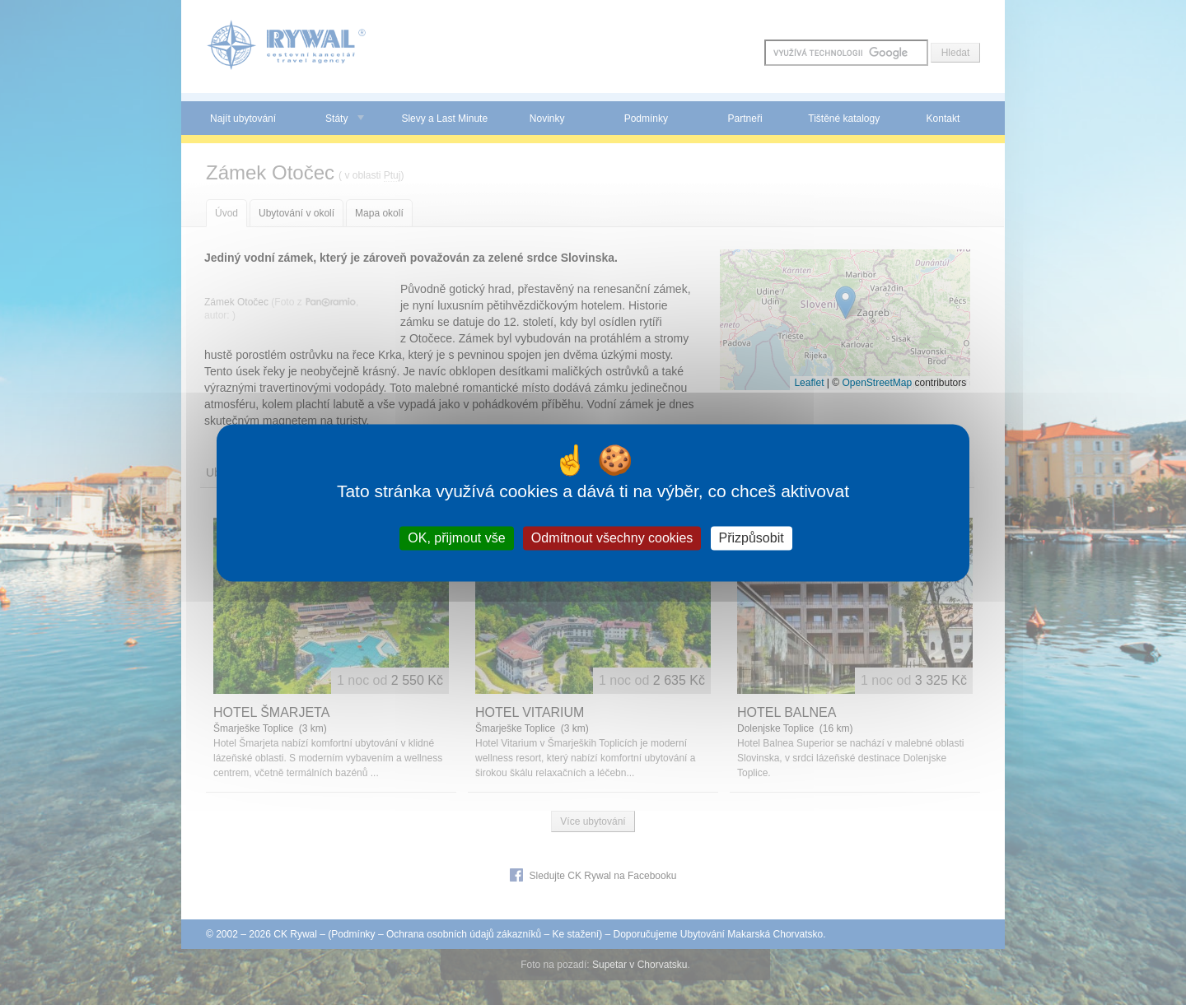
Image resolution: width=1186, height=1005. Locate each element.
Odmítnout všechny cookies (612, 538)
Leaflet (809, 383)
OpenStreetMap (877, 383)
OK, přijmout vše (456, 538)
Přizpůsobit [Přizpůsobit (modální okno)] (751, 538)
